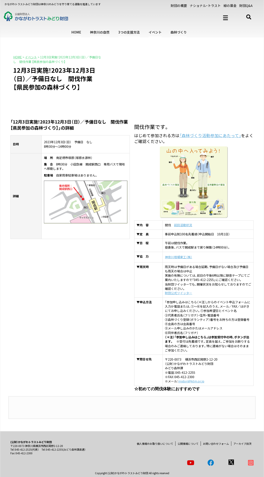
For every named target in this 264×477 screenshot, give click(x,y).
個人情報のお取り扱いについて (155, 443)
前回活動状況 (183, 225)
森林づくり (179, 32)
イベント (155, 32)
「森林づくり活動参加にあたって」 (210, 135)
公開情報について (188, 443)
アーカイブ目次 (242, 443)
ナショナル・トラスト (205, 5)
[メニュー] (225, 17)
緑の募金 (230, 5)
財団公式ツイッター (178, 293)
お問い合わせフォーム (216, 443)
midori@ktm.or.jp (191, 381)
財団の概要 (179, 5)
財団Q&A (246, 5)
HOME (76, 32)
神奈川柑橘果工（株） (178, 257)
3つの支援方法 (129, 32)
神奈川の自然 (99, 32)
